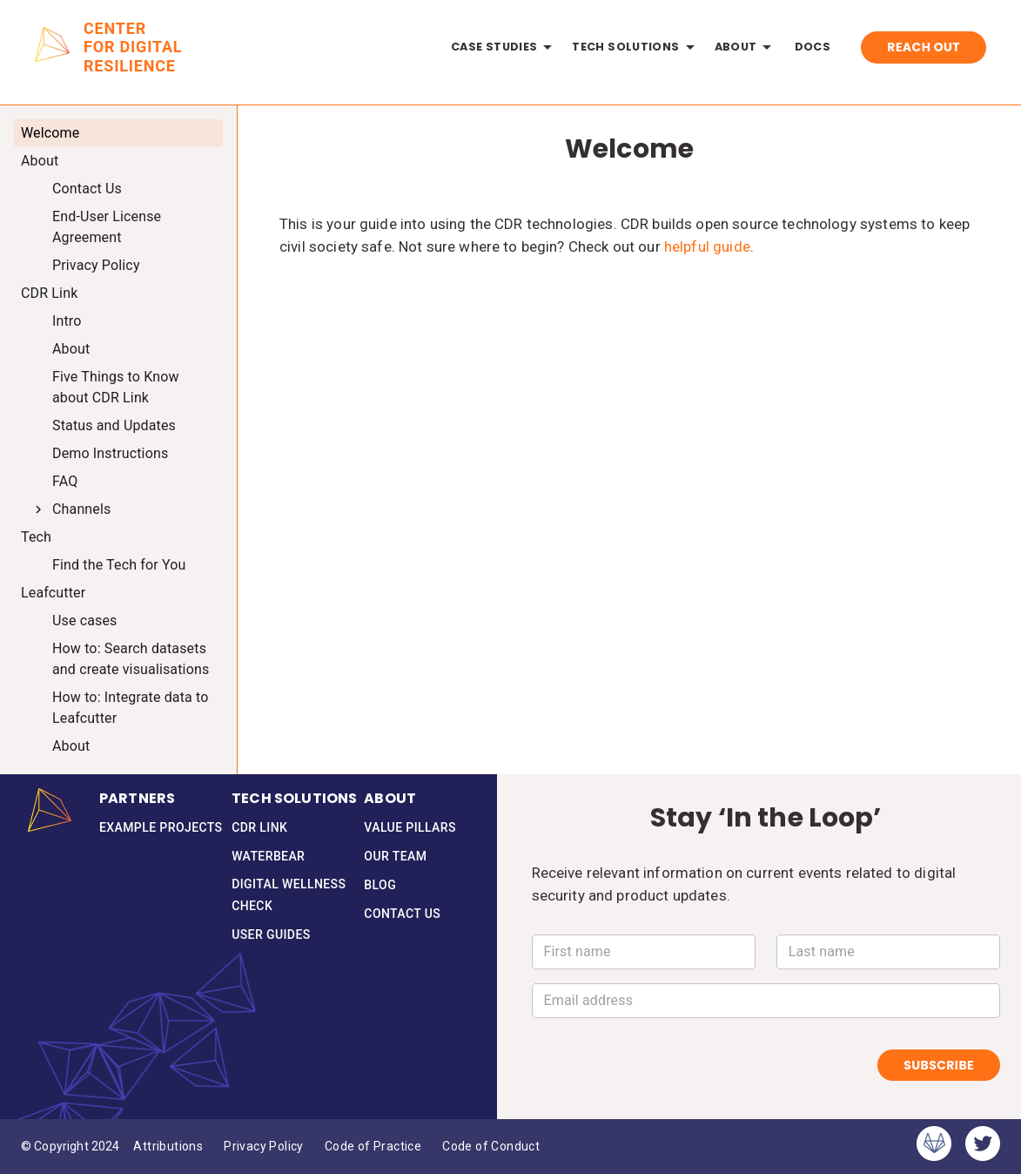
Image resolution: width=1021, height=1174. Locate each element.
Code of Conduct (491, 1146)
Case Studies (504, 47)
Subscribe (938, 1065)
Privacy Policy (264, 1146)
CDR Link (259, 828)
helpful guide (707, 246)
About (746, 47)
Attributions (168, 1146)
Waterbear (268, 856)
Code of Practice (373, 1146)
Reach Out (923, 47)
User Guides (271, 935)
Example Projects (160, 828)
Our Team (395, 856)
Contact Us (402, 914)
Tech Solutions (636, 47)
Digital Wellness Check (298, 895)
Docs (812, 47)
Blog (380, 885)
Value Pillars (410, 828)
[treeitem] (118, 133)
